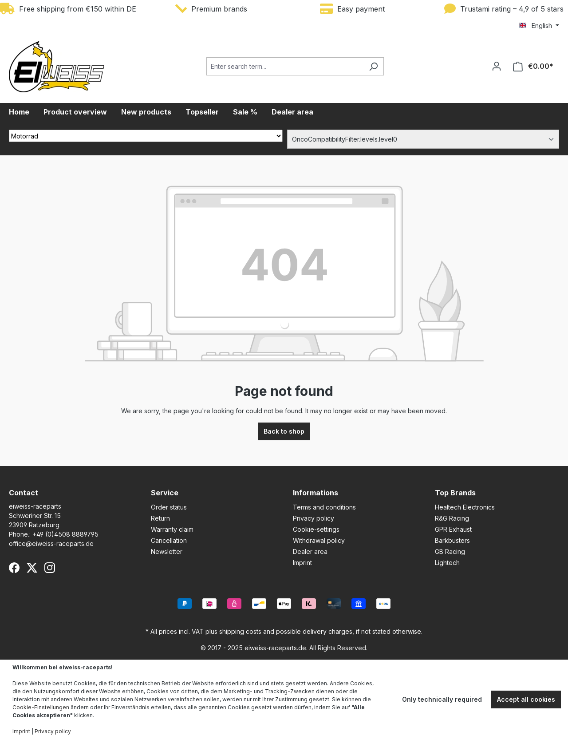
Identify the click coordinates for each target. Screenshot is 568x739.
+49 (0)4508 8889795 (65, 534)
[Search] (373, 66)
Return (160, 518)
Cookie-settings (316, 529)
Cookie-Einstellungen (40, 707)
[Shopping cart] (533, 66)
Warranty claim (172, 529)
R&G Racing (452, 518)
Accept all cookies (526, 699)
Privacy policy (313, 518)
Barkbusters (452, 540)
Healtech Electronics (465, 507)
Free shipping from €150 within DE (68, 8)
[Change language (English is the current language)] (539, 25)
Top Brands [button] (455, 492)
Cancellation (169, 540)
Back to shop (284, 431)
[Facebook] (14, 567)
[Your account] (496, 66)
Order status (169, 507)
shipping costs (240, 631)
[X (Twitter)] (32, 567)
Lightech (447, 562)
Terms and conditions (324, 507)
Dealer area (310, 551)
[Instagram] (49, 567)
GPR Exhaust (453, 529)
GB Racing (450, 551)
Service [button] (164, 492)
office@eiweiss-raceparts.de (51, 543)
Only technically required (442, 699)
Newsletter (166, 551)
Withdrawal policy (319, 540)
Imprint (302, 562)
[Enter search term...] (284, 66)
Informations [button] (315, 492)
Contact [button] (23, 492)
